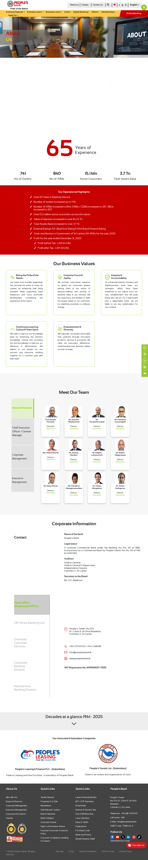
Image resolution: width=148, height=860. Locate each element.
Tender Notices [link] (47, 797)
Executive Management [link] (16, 810)
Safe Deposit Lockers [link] (50, 810)
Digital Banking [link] (81, 12)
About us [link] (74, 5)
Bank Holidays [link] (47, 818)
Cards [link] (67, 12)
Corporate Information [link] (16, 814)
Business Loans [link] (54, 12)
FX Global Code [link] (83, 830)
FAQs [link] (71, 851)
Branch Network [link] (48, 814)
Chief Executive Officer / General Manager (21, 431)
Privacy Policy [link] (125, 851)
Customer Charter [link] (49, 822)
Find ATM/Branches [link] (85, 814)
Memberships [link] (108, 12)
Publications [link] (81, 826)
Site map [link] (60, 851)
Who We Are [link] (11, 797)
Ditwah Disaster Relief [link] (85, 839)
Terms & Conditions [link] (88, 851)
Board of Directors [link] (14, 801)
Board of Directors (22, 408)
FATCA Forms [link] (108, 851)
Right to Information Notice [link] (53, 826)
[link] (144, 7)
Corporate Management (19, 456)
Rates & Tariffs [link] (82, 822)
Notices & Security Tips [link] (86, 810)
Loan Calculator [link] (83, 818)
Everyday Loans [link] (35, 12)
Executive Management (19, 480)
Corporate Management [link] (16, 805)
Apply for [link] (13, 15)
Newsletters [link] (46, 805)
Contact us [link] (98, 5)
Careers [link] (84, 5)
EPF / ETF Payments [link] (85, 801)
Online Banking (133, 13)
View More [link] (50, 429)
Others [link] (95, 12)
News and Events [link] (83, 835)
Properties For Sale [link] (49, 801)
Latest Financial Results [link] (86, 797)
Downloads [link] (81, 805)
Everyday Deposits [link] (15, 12)
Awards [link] (9, 818)
